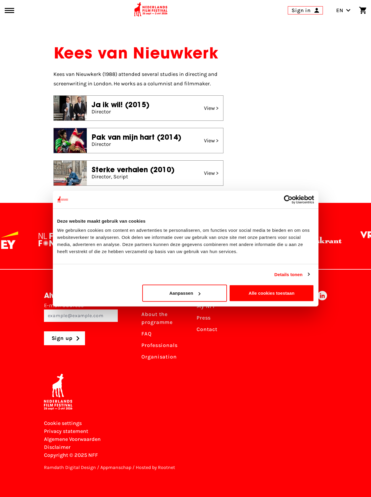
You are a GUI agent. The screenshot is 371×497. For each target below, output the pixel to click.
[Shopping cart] (362, 10)
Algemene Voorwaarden (72, 439)
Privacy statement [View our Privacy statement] (66, 431)
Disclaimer (57, 447)
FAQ (146, 333)
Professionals (159, 345)
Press (204, 318)
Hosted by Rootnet (155, 467)
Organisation (159, 356)
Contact (207, 329)
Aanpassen (184, 293)
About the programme (157, 318)
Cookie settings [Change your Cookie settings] (63, 423)
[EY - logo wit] (13, 240)
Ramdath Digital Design (70, 467)
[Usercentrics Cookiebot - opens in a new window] (288, 199)
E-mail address (81, 312)
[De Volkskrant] (319, 240)
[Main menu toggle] (9, 10)
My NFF (206, 306)
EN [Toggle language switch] (343, 10)
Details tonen (288, 274)
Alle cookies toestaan (272, 293)
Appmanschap (115, 467)
